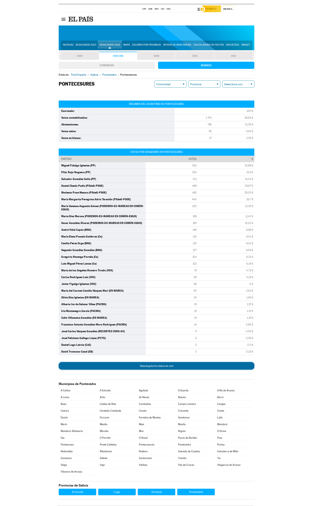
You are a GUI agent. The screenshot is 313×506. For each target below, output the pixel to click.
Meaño (103, 424)
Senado (206, 65)
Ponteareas (67, 445)
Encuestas (232, 46)
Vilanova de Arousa (71, 472)
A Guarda (183, 391)
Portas (221, 445)
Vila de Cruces (186, 465)
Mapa (126, 46)
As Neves (144, 397)
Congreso (107, 65)
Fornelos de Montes (150, 418)
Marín (64, 424)
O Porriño (105, 438)
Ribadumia (106, 451)
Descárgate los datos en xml (156, 366)
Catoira (65, 411)
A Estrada (105, 391)
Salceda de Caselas (189, 451)
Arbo (102, 397)
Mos (141, 431)
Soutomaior (145, 458)
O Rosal (143, 438)
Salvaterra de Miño (227, 451)
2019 (79, 56)
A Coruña (77, 492)
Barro (220, 397)
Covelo (143, 411)
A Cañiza (65, 391)
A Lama (65, 397)
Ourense (157, 492)
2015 (195, 56)
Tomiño (182, 458)
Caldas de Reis (108, 404)
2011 (233, 56)
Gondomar (184, 418)
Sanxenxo (66, 458)
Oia (62, 438)
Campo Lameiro (187, 404)
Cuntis (220, 411)
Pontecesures (147, 445)
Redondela (67, 451)
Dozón (64, 418)
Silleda (103, 458)
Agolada (143, 391)
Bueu (63, 404)
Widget (245, 46)
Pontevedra (184, 445)
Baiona (182, 397)
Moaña (182, 424)
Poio (219, 438)
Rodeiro (143, 451)
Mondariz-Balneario (72, 431)
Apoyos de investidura (177, 46)
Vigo (102, 465)
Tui (219, 458)
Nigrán (182, 431)
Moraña (104, 431)
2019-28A (118, 56)
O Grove (221, 431)
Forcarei (104, 418)
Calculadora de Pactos (208, 46)
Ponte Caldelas (108, 445)
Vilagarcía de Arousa (229, 465)
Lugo (117, 492)
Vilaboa (143, 465)
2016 (156, 56)
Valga (64, 465)
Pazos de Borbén (187, 438)
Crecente (183, 411)
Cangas (221, 404)
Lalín (220, 418)
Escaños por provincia (146, 46)
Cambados (145, 404)
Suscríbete (213, 9)
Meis (141, 424)
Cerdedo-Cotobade (110, 411)
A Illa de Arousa (226, 391)
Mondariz (222, 424)
